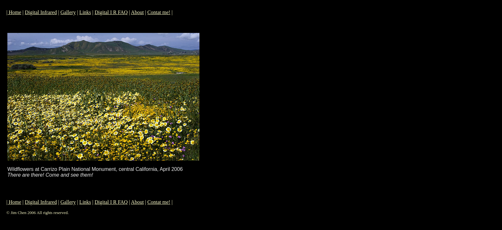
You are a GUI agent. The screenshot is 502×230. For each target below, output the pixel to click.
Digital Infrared (41, 12)
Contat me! (158, 12)
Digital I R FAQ (111, 12)
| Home (13, 12)
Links (85, 12)
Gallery (68, 12)
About (137, 12)
